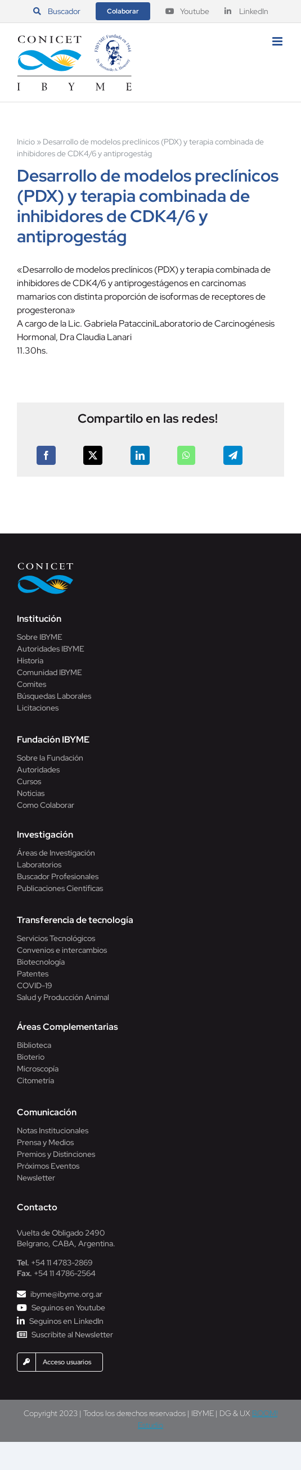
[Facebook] (46, 455)
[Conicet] (45, 566)
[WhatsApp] (186, 455)
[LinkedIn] (140, 455)
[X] (92, 455)
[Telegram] (233, 455)
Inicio (26, 142)
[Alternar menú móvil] (278, 41)
